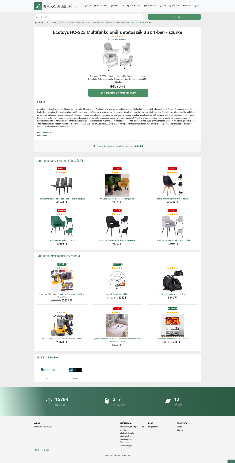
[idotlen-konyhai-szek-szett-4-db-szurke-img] (173, 185)
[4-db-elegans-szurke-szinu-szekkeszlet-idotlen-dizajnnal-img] (62, 185)
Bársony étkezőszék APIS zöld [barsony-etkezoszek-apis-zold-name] (61, 240)
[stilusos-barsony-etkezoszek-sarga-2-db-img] (117, 185)
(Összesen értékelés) (117, 39)
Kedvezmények (126, 446)
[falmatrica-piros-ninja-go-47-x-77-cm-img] (173, 325)
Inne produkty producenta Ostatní (58, 256)
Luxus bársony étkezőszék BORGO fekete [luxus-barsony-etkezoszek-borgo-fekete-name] (117, 240)
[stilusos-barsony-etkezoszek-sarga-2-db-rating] (117, 172)
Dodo (46, 450)
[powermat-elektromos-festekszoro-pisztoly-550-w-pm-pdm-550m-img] (62, 281)
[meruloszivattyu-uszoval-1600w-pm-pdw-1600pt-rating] (62, 312)
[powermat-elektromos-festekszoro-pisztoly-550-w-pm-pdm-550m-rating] (62, 268)
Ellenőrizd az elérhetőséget (118, 93)
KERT (162, 6)
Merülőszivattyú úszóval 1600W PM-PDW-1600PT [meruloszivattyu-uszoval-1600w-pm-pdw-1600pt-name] (62, 339)
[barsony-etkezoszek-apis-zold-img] (62, 227)
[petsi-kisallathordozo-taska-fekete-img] (173, 281)
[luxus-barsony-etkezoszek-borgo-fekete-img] (117, 227)
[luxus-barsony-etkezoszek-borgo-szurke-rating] (173, 214)
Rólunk (179, 427)
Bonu (45, 135)
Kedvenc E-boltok (47, 357)
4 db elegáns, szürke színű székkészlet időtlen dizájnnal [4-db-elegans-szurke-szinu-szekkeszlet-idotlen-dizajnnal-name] (61, 199)
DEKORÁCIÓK (134, 6)
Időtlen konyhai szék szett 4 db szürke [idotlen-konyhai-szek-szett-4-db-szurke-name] (172, 199)
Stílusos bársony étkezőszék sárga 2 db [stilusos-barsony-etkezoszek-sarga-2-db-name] (117, 199)
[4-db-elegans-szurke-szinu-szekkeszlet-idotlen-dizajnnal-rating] (62, 172)
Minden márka (125, 436)
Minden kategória (191, 6)
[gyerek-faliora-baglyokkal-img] (117, 281)
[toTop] (231, 461)
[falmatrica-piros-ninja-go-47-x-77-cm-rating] (173, 312)
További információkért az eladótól (117, 146)
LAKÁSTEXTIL (117, 6)
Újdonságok (124, 443)
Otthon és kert (100, 6)
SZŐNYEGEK (150, 6)
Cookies (180, 430)
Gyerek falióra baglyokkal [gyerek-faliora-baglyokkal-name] (117, 294)
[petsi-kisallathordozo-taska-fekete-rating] (173, 268)
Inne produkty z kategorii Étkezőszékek (61, 160)
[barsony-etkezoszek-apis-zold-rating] (62, 214)
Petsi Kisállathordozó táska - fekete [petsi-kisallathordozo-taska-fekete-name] (173, 294)
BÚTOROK (174, 6)
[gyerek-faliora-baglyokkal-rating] (117, 268)
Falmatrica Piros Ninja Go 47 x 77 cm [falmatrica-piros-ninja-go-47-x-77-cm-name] (172, 339)
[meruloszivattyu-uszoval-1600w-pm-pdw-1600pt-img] (62, 325)
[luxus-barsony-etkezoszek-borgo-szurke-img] (173, 227)
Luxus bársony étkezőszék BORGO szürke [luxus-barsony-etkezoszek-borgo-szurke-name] (172, 240)
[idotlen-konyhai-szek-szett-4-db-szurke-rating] (173, 172)
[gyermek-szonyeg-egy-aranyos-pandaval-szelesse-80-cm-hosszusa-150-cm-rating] (117, 312)
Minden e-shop (126, 439)
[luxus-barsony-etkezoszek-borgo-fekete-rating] (117, 214)
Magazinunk (153, 427)
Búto (87, 6)
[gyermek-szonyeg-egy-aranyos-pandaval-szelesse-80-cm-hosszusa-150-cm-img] (117, 325)
